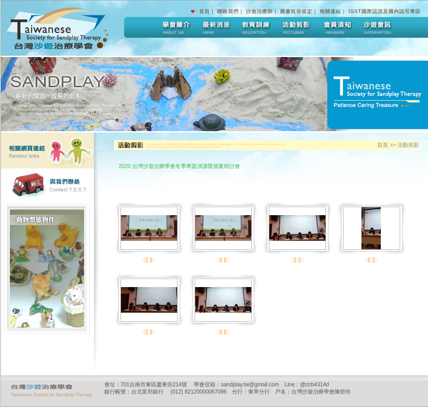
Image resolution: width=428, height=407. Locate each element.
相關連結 (330, 11)
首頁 (204, 11)
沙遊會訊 (377, 27)
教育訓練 (256, 27)
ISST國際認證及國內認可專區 (385, 11)
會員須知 (337, 27)
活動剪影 (296, 27)
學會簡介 (175, 27)
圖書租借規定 (296, 11)
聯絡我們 (228, 11)
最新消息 (215, 27)
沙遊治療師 (259, 11)
